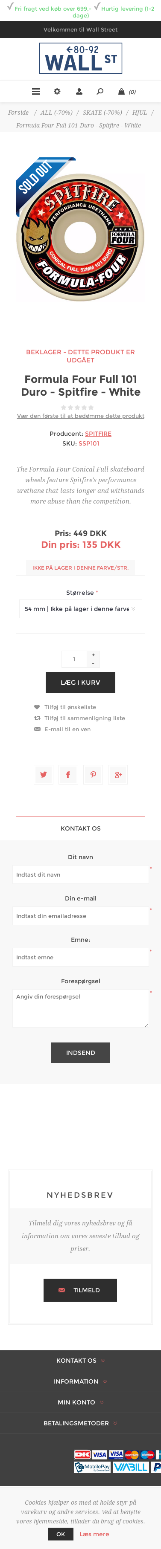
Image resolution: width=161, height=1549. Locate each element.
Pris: (63, 533)
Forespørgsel (80, 981)
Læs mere (94, 1534)
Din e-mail (81, 898)
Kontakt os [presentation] (81, 828)
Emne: (80, 940)
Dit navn (80, 857)
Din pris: (60, 544)
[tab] (80, 828)
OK (60, 1534)
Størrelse (81, 592)
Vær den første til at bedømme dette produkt (80, 415)
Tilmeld (86, 1290)
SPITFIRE (98, 433)
